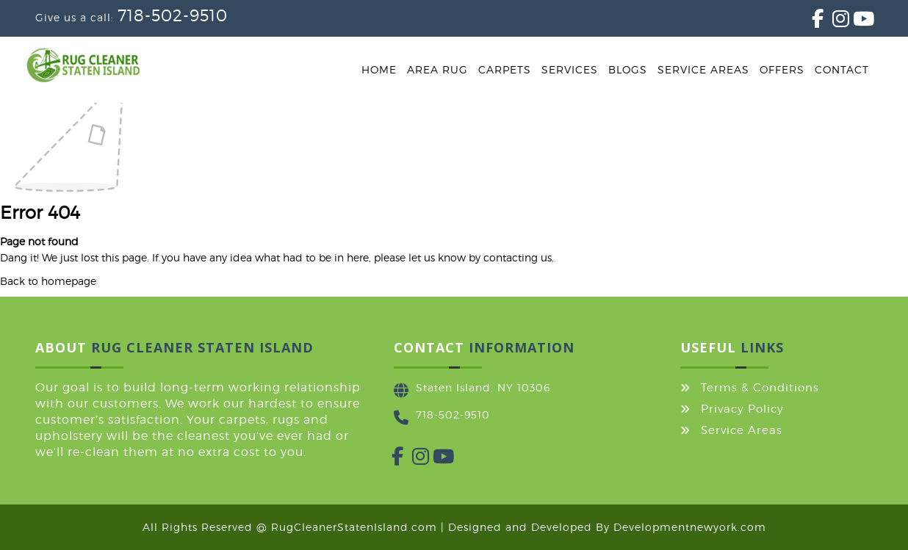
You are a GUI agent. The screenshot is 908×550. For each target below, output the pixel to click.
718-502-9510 (173, 15)
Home (379, 69)
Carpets (504, 69)
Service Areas (703, 69)
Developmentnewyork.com (689, 527)
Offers (782, 69)
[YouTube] (853, 21)
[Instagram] (832, 21)
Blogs (627, 69)
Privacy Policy (742, 409)
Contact (842, 69)
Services (569, 69)
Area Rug (437, 69)
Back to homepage (48, 281)
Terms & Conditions (760, 387)
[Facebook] (812, 21)
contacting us (517, 257)
